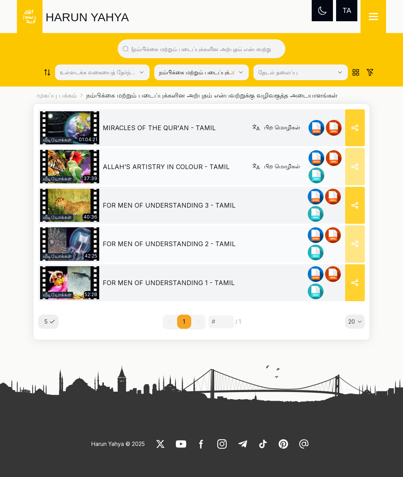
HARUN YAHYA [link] (87, 17)
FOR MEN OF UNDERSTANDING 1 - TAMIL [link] (169, 283)
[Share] (355, 127)
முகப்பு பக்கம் (57, 95)
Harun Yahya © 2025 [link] (118, 443)
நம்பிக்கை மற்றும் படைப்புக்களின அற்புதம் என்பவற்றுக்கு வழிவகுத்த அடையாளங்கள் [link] (211, 95)
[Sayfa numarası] (221, 322)
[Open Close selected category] (340, 72)
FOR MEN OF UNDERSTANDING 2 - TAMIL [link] (169, 244)
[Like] (160, 444)
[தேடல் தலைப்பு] (300, 72)
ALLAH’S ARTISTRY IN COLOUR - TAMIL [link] (166, 167)
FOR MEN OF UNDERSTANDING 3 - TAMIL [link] (169, 205)
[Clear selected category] (233, 72)
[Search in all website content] (205, 48)
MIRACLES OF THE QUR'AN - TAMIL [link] (159, 128)
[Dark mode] (322, 10)
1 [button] (184, 321)
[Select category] (102, 72)
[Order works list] (47, 72)
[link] (69, 127)
